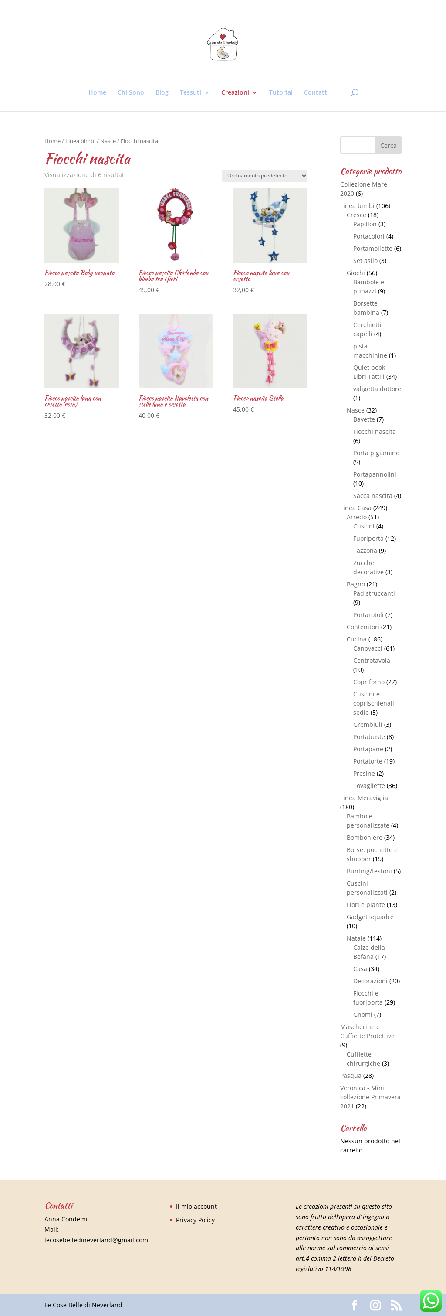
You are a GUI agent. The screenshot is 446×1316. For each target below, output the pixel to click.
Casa (360, 969)
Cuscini (364, 526)
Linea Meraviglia (364, 798)
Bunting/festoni (369, 871)
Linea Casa (356, 508)
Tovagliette (369, 785)
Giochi (356, 273)
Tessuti (190, 92)
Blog (162, 92)
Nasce (108, 141)
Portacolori (369, 236)
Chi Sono (131, 92)
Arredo (357, 517)
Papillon (365, 224)
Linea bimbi (80, 141)
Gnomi (362, 1014)
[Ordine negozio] (264, 176)
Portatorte (367, 761)
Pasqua (351, 1075)
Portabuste (369, 737)
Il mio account (196, 1206)
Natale (356, 938)
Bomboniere (364, 837)
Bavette (364, 419)
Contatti (316, 92)
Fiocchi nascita (374, 431)
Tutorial (281, 92)
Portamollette (372, 248)
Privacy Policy (195, 1220)
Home (97, 92)
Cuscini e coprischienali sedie (373, 703)
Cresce (356, 215)
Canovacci (367, 648)
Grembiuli (367, 724)
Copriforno (369, 682)
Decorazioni (370, 981)
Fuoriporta (368, 538)
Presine (364, 773)
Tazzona (365, 550)
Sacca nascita (372, 495)
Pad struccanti (374, 593)
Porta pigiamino (376, 453)
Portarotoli (368, 614)
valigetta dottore (377, 389)
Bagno (356, 584)
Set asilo (365, 260)
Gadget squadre (370, 917)
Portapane (368, 749)
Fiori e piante (366, 904)
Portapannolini (374, 474)
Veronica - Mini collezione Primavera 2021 (370, 1097)
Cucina (357, 639)
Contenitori (363, 627)
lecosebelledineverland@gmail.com (96, 1240)
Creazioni (235, 92)
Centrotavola (371, 660)
